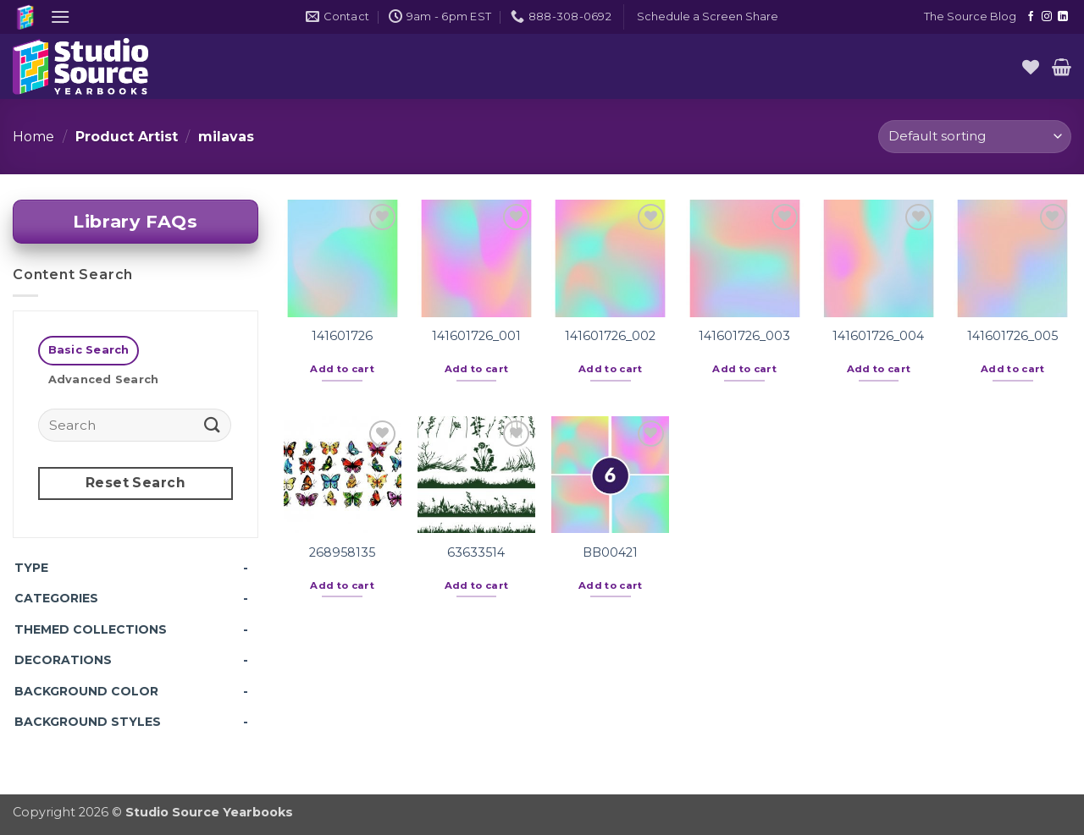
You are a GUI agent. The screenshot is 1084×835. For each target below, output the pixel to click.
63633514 (476, 552)
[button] (60, 16)
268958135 (342, 552)
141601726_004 (878, 335)
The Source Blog (970, 16)
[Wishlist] (1030, 66)
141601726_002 (610, 335)
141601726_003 (744, 335)
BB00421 (610, 552)
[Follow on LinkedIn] (1063, 17)
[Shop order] (974, 136)
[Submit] (213, 424)
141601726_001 (476, 335)
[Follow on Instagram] (1047, 17)
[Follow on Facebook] (1031, 17)
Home (33, 137)
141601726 (342, 335)
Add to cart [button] (342, 369)
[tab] (88, 350)
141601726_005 (1012, 335)
